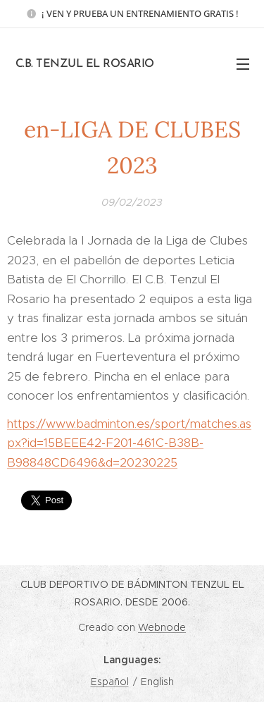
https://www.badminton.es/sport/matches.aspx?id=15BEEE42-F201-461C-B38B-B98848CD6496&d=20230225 (129, 442)
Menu (243, 64)
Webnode (162, 627)
